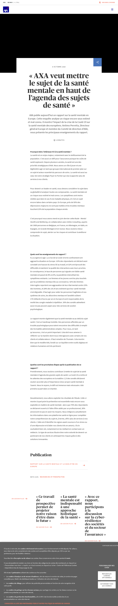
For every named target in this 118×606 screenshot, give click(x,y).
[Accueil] (6, 9)
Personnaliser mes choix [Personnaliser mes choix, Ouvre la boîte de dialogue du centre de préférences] (106, 567)
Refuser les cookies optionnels (107, 576)
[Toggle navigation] (112, 9)
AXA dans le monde (108, 2)
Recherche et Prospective (52, 477)
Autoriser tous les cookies (106, 585)
